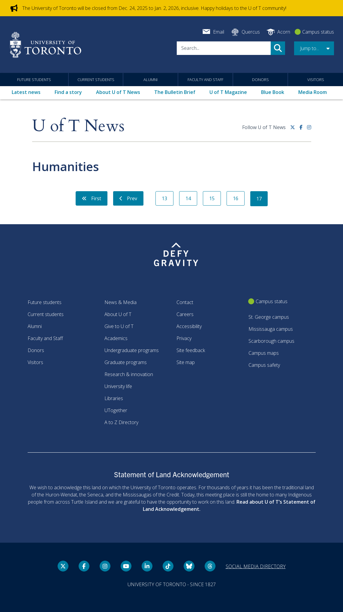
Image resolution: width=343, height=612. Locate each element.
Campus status (318, 32)
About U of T (117, 314)
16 (235, 198)
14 (188, 198)
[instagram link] (309, 129)
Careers (185, 314)
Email (218, 32)
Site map (185, 362)
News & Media (120, 302)
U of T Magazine (228, 92)
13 (164, 198)
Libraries (113, 398)
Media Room (312, 92)
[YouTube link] (126, 566)
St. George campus (268, 317)
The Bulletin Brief (174, 92)
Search (278, 48)
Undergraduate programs (131, 350)
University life (118, 386)
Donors (260, 79)
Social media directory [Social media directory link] (256, 566)
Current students (95, 79)
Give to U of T (119, 326)
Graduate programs (125, 362)
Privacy (183, 338)
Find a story (68, 92)
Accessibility (189, 326)
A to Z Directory (121, 422)
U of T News (78, 126)
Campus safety (264, 365)
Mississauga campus (270, 329)
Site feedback (190, 350)
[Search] (224, 48)
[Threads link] (210, 566)
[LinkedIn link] (147, 566)
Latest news (26, 92)
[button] (314, 48)
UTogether (115, 410)
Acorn (283, 32)
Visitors (315, 79)
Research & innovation (128, 374)
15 (212, 198)
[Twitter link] (294, 129)
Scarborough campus (271, 341)
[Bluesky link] (189, 566)
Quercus (251, 32)
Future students (34, 79)
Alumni (150, 79)
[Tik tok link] (168, 566)
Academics (116, 338)
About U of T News (118, 92)
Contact (184, 302)
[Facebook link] (303, 129)
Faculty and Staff (205, 79)
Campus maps (263, 353)
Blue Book (272, 92)
